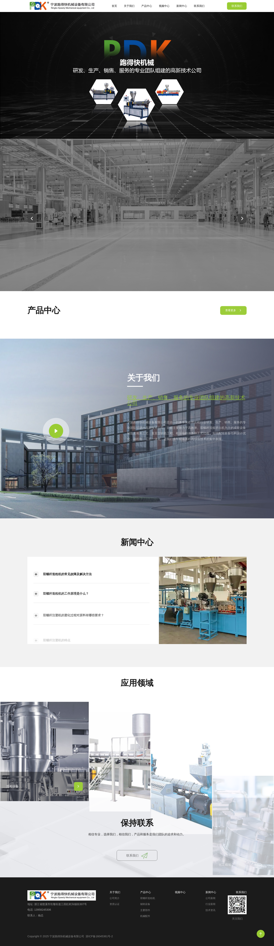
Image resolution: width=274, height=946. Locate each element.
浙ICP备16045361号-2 (99, 936)
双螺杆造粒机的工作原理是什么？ (61, 608)
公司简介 (114, 898)
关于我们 (129, 5)
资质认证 (114, 904)
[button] (31, 218)
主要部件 (145, 910)
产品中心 (146, 5)
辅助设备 (145, 904)
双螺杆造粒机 (147, 898)
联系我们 (199, 5)
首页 (114, 5)
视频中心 (164, 5)
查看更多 (233, 315)
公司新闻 (210, 898)
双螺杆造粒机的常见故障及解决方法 (62, 584)
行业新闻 (210, 904)
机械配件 (145, 916)
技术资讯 (210, 910)
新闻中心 (181, 5)
